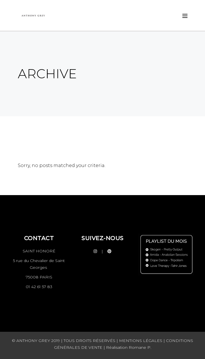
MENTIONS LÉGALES (140, 340)
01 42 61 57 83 (39, 286)
